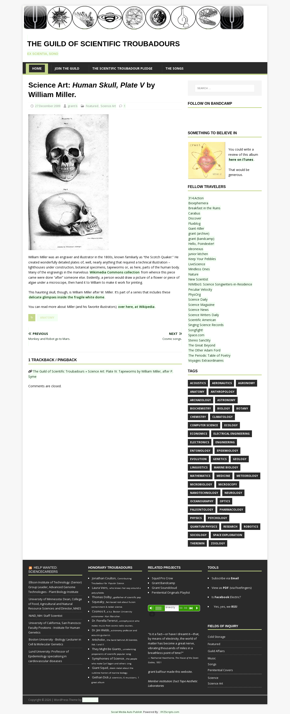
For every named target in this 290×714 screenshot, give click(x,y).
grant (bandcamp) (201, 238)
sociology (198, 535)
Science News (198, 309)
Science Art (108, 106)
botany (242, 408)
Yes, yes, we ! (225, 606)
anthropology (222, 392)
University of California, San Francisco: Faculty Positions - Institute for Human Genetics (54, 627)
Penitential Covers (220, 670)
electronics (199, 442)
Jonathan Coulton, (104, 578)
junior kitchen (198, 254)
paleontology (201, 510)
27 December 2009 (47, 106)
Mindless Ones (199, 269)
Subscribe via (225, 578)
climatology (222, 417)
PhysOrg (194, 294)
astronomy (226, 400)
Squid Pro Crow (162, 578)
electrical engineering (231, 434)
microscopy (227, 484)
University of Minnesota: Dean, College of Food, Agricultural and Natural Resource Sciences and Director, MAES (55, 604)
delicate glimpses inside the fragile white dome (66, 297)
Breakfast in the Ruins (204, 208)
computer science (204, 425)
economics (198, 434)
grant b (72, 106)
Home (37, 68)
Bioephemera (198, 203)
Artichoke (98, 640)
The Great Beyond (201, 345)
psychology (217, 518)
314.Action (196, 198)
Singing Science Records (206, 325)
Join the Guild (67, 68)
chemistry (198, 417)
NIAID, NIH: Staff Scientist (45, 616)
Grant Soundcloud (164, 588)
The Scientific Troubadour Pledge (122, 68)
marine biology (226, 467)
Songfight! (195, 330)
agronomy (246, 383)
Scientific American (202, 320)
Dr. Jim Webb (100, 630)
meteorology (247, 476)
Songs (212, 664)
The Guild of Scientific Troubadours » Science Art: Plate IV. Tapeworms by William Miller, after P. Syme (100, 373)
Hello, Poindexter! (201, 243)
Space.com (196, 335)
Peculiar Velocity (200, 289)
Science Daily (198, 299)
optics (225, 501)
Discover (194, 218)
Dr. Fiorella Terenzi (105, 621)
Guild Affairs (216, 651)
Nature (193, 274)
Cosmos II (98, 611)
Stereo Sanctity (199, 340)
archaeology (200, 400)
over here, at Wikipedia (136, 307)
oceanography (201, 501)
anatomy (47, 317)
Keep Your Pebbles (202, 259)
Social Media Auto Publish (126, 712)
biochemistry (200, 408)
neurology (233, 493)
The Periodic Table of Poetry (209, 355)
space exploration (227, 535)
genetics (220, 459)
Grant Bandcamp (163, 583)
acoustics (198, 383)
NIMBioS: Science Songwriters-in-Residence (220, 284)
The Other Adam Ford (204, 350)
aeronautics (222, 383)
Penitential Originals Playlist (171, 592)
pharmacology (231, 510)
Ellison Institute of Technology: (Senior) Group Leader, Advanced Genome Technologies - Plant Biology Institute (55, 587)
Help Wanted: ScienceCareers (43, 569)
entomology (200, 451)
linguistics (199, 467)
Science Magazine (201, 304)
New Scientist (198, 279)
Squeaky (98, 602)
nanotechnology (204, 493)
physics (196, 518)
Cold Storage (216, 637)
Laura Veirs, (100, 588)
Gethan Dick (100, 677)
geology (239, 459)
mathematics (200, 476)
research (230, 527)
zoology (218, 543)
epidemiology (227, 451)
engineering (225, 442)
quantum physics (203, 527)
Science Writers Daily (203, 315)
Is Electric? (226, 597)
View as (220, 588)
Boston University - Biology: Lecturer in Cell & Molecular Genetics (54, 641)
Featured (92, 106)
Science (213, 678)
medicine (223, 476)
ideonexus (195, 249)
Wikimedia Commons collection (115, 272)
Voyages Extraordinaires (206, 360)
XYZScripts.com (169, 712)
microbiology (201, 484)
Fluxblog (194, 223)
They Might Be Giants (106, 649)
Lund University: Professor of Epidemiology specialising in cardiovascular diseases (48, 656)
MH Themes (90, 700)
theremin (197, 543)
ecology (231, 425)
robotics (251, 527)
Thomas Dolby (102, 597)
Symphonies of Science (108, 658)
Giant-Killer (196, 228)
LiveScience (196, 264)
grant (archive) (198, 233)
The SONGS (174, 68)
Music (212, 658)
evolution (198, 459)
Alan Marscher (112, 616)
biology (223, 408)
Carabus (194, 213)
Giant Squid (100, 668)
